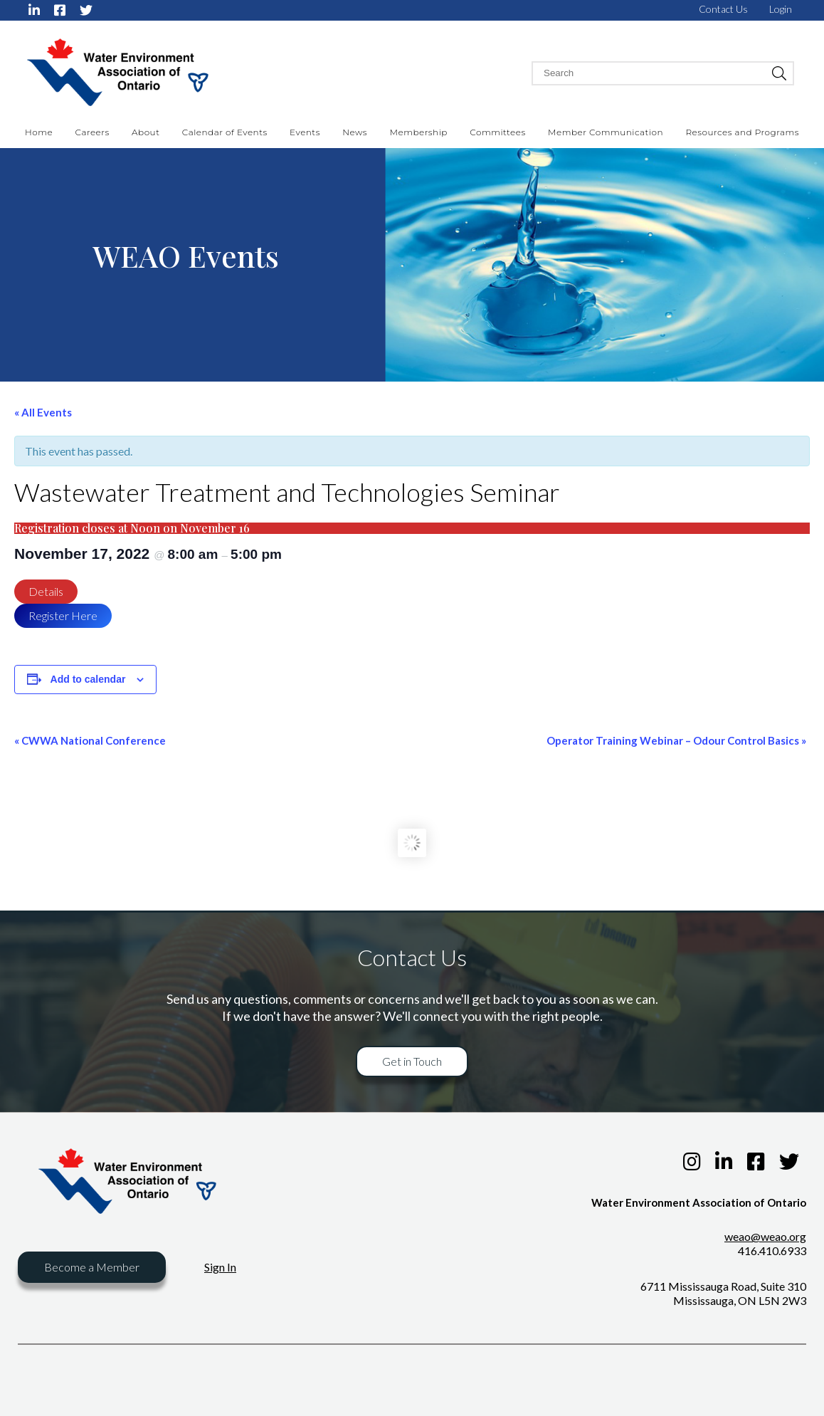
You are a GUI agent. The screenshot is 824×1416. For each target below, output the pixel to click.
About (145, 132)
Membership (419, 132)
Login (780, 9)
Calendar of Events (225, 132)
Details (45, 591)
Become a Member (91, 1267)
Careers (92, 132)
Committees (497, 132)
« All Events (43, 412)
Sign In (220, 1267)
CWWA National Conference (90, 740)
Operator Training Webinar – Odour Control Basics (676, 740)
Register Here (62, 615)
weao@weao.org (765, 1236)
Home (39, 132)
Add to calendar (88, 679)
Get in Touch (412, 1061)
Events (305, 132)
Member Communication (605, 132)
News (354, 132)
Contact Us (723, 9)
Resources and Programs (742, 132)
